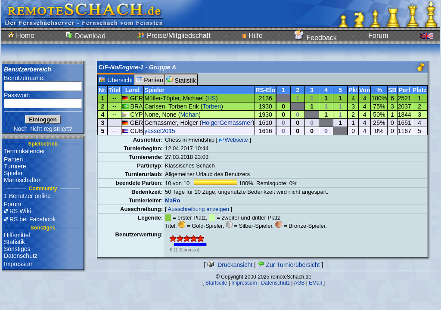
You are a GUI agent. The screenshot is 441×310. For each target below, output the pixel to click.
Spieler (13, 173)
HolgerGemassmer (227, 122)
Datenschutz (20, 255)
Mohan (189, 114)
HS (211, 98)
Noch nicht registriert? (42, 128)
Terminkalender (24, 151)
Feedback (315, 37)
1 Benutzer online (27, 195)
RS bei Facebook (32, 219)
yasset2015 (159, 130)
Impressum (19, 263)
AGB (299, 283)
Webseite (236, 139)
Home (21, 35)
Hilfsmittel (17, 235)
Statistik (14, 242)
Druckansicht (229, 264)
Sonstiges (17, 248)
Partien (13, 159)
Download (86, 36)
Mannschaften (23, 180)
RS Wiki (20, 211)
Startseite (216, 283)
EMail (315, 283)
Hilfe (252, 35)
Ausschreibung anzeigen (198, 209)
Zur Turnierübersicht (289, 264)
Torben (211, 106)
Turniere (15, 166)
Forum (378, 35)
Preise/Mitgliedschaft (174, 35)
